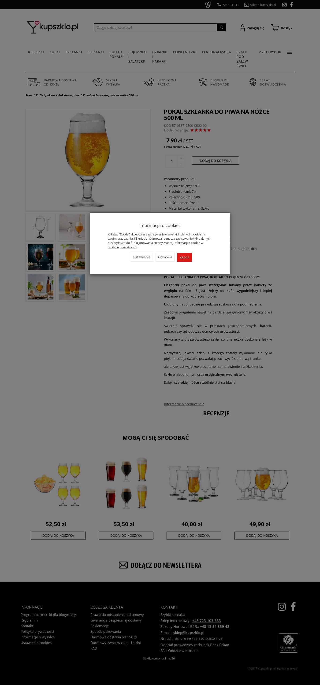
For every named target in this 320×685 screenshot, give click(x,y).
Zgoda (184, 257)
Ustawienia (142, 257)
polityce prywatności (122, 247)
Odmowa (165, 257)
